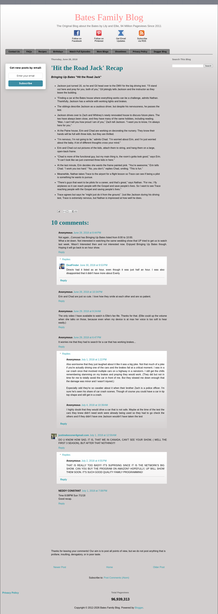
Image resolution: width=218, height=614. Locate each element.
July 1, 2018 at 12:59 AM (103, 435)
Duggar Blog (160, 51)
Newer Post (59, 567)
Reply (61, 252)
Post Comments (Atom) (116, 577)
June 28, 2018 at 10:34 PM (87, 292)
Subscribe (25, 83)
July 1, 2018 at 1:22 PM (94, 359)
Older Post (159, 567)
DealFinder (72, 265)
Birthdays (58, 51)
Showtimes (120, 51)
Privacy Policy (140, 51)
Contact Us (14, 51)
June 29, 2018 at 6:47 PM (87, 337)
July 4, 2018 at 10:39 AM (94, 405)
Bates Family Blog (109, 17)
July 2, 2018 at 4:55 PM (94, 460)
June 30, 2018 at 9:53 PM (93, 265)
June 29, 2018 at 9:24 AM (87, 311)
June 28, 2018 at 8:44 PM (87, 232)
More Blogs (102, 51)
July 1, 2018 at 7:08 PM (94, 490)
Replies (66, 259)
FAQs (29, 51)
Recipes (42, 51)
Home (109, 567)
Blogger (139, 607)
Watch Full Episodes (80, 51)
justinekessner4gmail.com (73, 435)
